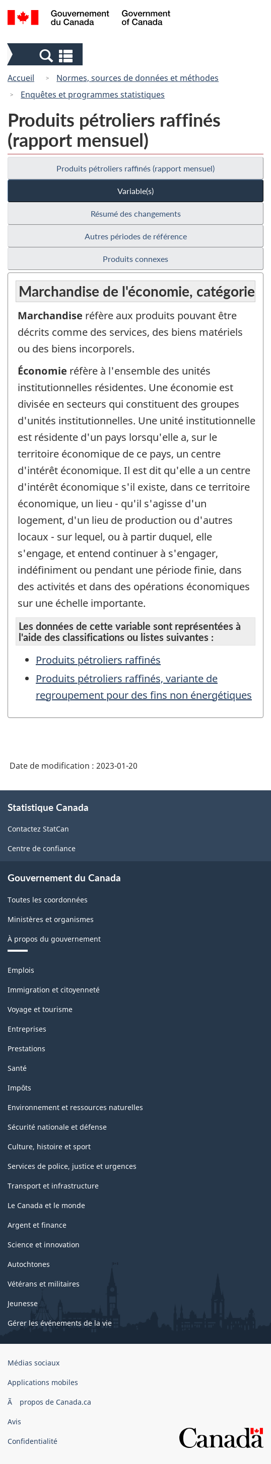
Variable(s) (135, 191)
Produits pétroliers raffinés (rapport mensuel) (135, 168)
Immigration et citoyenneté (54, 989)
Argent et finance (37, 1225)
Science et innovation (44, 1244)
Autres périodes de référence (136, 236)
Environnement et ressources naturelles (75, 1107)
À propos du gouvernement (54, 939)
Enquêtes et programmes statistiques (93, 94)
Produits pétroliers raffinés (98, 660)
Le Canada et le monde (46, 1205)
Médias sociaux (33, 1362)
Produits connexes (135, 258)
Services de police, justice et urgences (72, 1166)
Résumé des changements (136, 213)
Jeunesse (23, 1303)
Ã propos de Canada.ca (49, 1402)
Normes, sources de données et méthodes (137, 77)
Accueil (21, 77)
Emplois (21, 970)
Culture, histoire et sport (49, 1146)
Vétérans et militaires (44, 1284)
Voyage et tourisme (40, 1009)
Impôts (19, 1087)
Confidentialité (32, 1441)
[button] (46, 55)
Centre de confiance (42, 848)
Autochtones (29, 1264)
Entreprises (27, 1029)
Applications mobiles (43, 1382)
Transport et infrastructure (53, 1186)
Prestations (26, 1048)
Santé (17, 1068)
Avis (14, 1421)
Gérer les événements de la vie (60, 1323)
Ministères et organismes (51, 919)
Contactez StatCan (38, 829)
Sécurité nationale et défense (57, 1127)
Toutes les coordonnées (48, 899)
